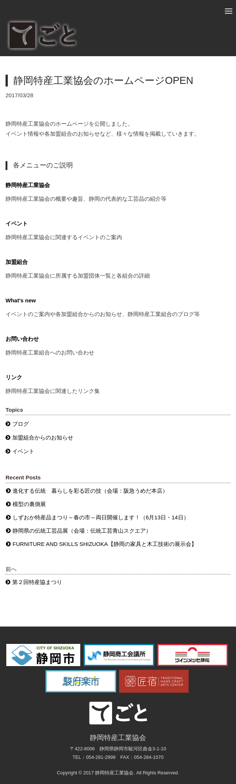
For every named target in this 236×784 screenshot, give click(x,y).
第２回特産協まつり (37, 582)
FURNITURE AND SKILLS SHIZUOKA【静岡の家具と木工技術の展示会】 (105, 544)
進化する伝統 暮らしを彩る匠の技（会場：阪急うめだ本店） (90, 491)
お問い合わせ (22, 339)
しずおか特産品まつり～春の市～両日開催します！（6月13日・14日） (101, 517)
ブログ (20, 424)
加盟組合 (17, 262)
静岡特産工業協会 (28, 185)
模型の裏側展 (29, 504)
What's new (21, 300)
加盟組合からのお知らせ (42, 437)
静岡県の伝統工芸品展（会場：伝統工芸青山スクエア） (82, 530)
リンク (14, 377)
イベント (17, 223)
